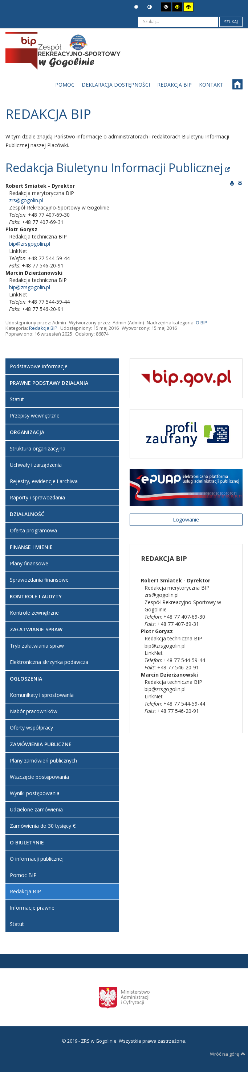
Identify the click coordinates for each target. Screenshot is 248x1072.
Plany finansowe (29, 563)
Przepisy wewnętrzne (35, 415)
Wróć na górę (227, 1054)
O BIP (201, 322)
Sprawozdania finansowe (39, 579)
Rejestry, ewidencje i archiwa (44, 481)
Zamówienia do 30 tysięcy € (43, 825)
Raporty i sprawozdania (37, 497)
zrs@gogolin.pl (26, 200)
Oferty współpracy (31, 727)
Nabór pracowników (33, 711)
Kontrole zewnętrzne (34, 612)
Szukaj (231, 21)
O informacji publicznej (37, 858)
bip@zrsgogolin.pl (29, 243)
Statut (17, 399)
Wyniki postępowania (35, 793)
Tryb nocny (149, 7)
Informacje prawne (32, 907)
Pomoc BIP (23, 875)
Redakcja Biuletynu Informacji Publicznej (114, 167)
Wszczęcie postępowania (39, 776)
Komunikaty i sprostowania (42, 694)
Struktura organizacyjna (37, 448)
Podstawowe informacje (39, 366)
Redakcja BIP (43, 328)
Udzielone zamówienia (36, 809)
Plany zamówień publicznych (43, 760)
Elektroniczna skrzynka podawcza (49, 661)
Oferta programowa (33, 530)
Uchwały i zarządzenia (36, 464)
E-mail (240, 183)
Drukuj (232, 183)
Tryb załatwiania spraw (37, 645)
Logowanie (186, 519)
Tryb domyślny (136, 7)
